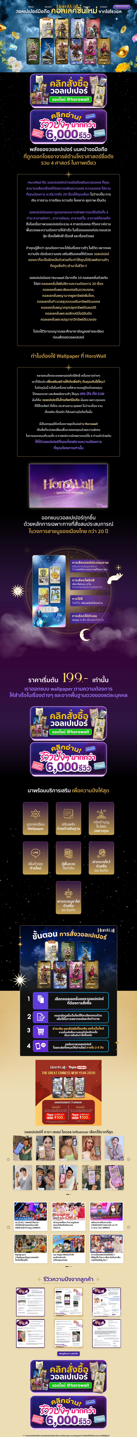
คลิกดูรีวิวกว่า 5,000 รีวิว (68, 1353)
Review (86, 6)
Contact (103, 6)
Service (48, 6)
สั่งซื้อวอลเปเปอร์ (122, 7)
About (31, 6)
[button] (67, 67)
